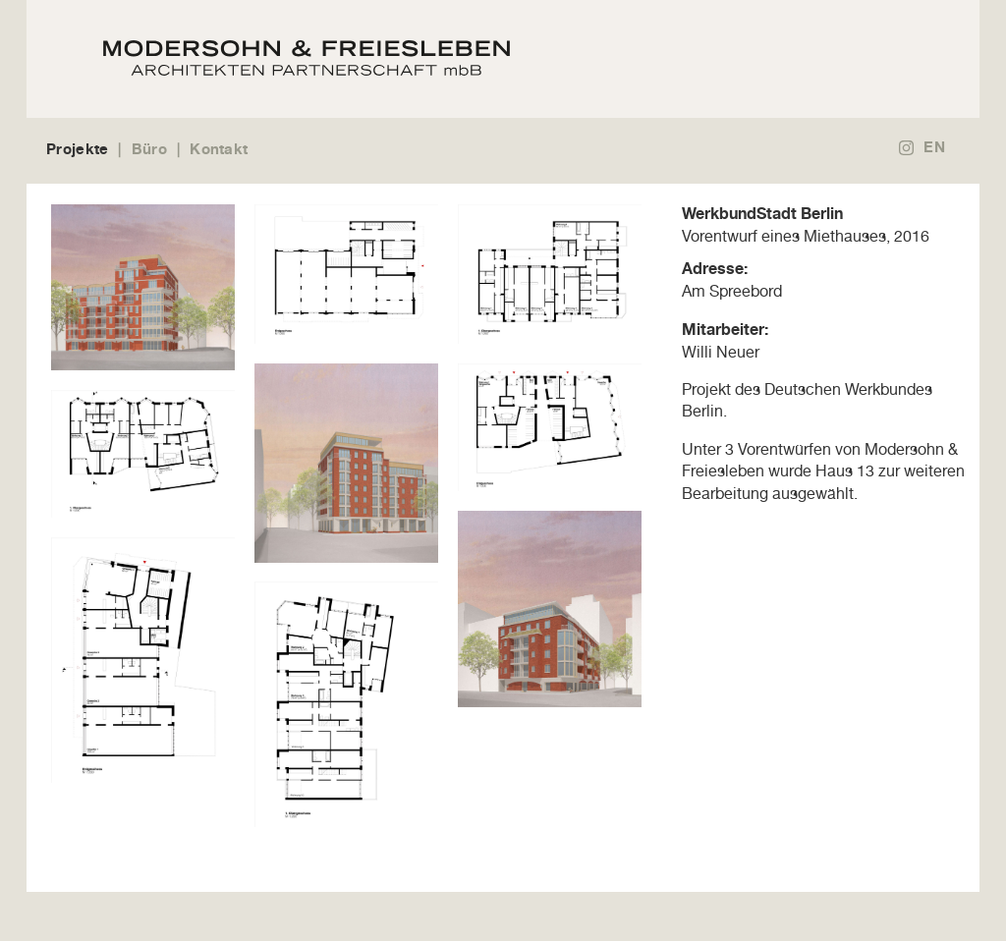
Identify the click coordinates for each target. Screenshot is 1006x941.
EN (934, 147)
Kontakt (219, 148)
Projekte (77, 148)
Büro (149, 148)
